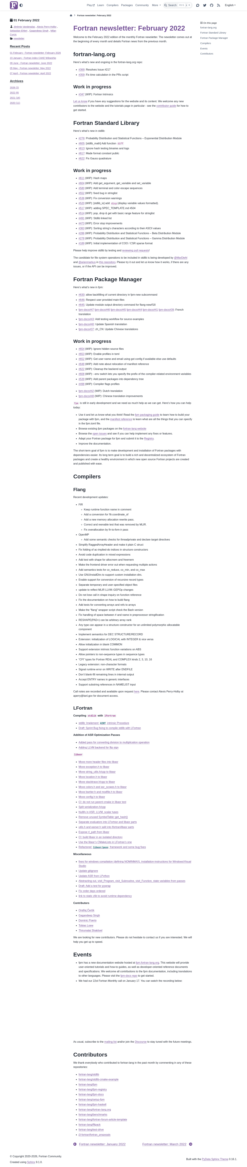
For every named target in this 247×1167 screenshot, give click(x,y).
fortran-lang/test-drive (91, 1129)
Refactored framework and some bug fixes (112, 847)
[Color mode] (21, 5)
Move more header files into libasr (98, 761)
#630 (82, 294)
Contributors (206, 53)
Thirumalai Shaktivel (90, 930)
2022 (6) (14, 92)
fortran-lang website (134, 428)
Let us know (80, 101)
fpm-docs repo (129, 975)
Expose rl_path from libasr (94, 832)
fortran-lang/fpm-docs (91, 1094)
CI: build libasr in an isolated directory (101, 837)
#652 (82, 359)
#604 (82, 183)
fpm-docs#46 (102, 309)
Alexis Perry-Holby (46, 26)
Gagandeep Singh (39, 30)
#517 (82, 208)
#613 (82, 148)
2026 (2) (14, 87)
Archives (16, 81)
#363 (82, 228)
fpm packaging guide (147, 414)
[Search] (178, 5)
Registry (149, 438)
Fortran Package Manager (214, 38)
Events (204, 48)
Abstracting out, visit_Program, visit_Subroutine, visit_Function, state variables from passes (132, 881)
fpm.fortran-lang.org (147, 962)
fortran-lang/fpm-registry (93, 1089)
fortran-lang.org (208, 27)
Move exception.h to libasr (94, 766)
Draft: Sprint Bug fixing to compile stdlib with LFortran (110, 728)
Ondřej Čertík (86, 910)
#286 (82, 233)
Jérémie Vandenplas (24, 26)
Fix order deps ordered (92, 891)
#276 (82, 138)
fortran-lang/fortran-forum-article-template (103, 1119)
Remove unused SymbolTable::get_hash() (103, 817)
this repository (107, 262)
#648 (82, 364)
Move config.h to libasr (92, 796)
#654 (82, 348)
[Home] (71, 15)
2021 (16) (15, 97)
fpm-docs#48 (86, 396)
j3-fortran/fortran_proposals (94, 1134)
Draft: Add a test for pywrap (95, 885)
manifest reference (121, 419)
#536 (82, 198)
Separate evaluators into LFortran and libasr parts (108, 822)
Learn (100, 5)
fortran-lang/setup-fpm (92, 1099)
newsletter (19, 38)
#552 (82, 193)
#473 (82, 223)
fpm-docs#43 (86, 319)
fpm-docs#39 (166, 309)
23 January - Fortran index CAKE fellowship (33, 58)
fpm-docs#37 (86, 329)
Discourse (141, 1041)
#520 (82, 203)
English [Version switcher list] (229, 5)
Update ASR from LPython (94, 876)
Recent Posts (20, 46)
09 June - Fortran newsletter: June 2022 (31, 63)
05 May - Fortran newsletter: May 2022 (30, 68)
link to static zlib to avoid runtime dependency (105, 896)
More (155, 5)
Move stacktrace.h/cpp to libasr (97, 781)
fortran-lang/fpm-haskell (92, 1104)
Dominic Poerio (87, 920)
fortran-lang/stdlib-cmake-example (99, 1079)
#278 (82, 238)
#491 (82, 218)
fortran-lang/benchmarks (93, 1114)
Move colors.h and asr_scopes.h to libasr (103, 787)
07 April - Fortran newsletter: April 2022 (30, 73)
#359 (82, 74)
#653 (82, 354)
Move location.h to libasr (93, 776)
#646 (82, 299)
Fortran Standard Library (213, 32)
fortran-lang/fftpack (90, 1124)
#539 (82, 379)
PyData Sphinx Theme (215, 1159)
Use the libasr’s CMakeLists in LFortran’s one (105, 842)
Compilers (113, 5)
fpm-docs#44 (134, 309)
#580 (82, 188)
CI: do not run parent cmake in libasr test (102, 802)
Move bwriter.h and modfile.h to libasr (100, 791)
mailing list (110, 1041)
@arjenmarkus (87, 262)
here (136, 691)
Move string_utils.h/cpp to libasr (97, 771)
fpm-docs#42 (86, 391)
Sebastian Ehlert (18, 30)
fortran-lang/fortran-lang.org (95, 1109)
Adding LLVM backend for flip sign (99, 747)
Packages (127, 5)
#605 (82, 143)
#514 (82, 213)
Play (89, 5)
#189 (82, 243)
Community (142, 5)
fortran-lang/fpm (88, 1084)
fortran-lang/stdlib (89, 1074)
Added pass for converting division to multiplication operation (114, 742)
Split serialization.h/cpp (92, 807)
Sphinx (31, 1162)
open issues (99, 433)
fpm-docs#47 (86, 309)
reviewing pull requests (135, 250)
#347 (82, 94)
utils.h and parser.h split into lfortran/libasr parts (106, 827)
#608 (82, 374)
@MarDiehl (180, 257)
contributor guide (166, 105)
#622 (82, 158)
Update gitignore (88, 870)
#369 (82, 69)
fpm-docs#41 (150, 309)
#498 (82, 384)
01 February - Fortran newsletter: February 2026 (35, 53)
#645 (82, 304)
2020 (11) (15, 103)
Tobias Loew (86, 925)
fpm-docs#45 (118, 309)
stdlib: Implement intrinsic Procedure (104, 723)
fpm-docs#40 (86, 324)
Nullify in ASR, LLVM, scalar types (98, 812)
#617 (82, 153)
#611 (82, 178)
